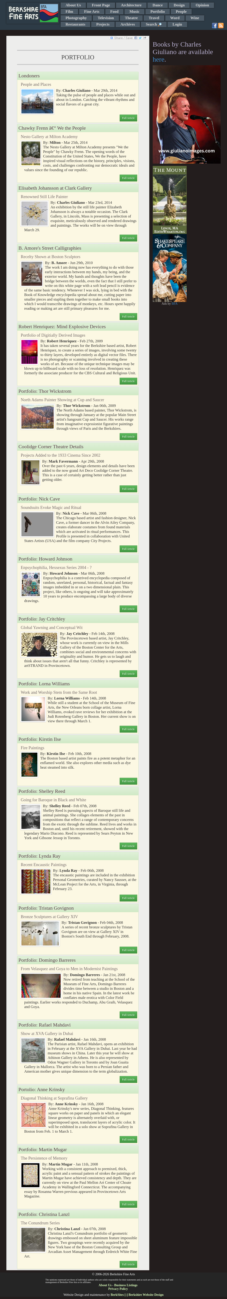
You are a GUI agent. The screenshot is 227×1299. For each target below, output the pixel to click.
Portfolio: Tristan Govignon (46, 908)
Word (175, 18)
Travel (154, 18)
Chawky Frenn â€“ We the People (52, 128)
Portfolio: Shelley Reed (41, 791)
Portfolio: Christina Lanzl (44, 1214)
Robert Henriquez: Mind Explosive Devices (62, 326)
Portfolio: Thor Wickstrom (44, 391)
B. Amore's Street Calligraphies (49, 248)
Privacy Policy (118, 1289)
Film (69, 11)
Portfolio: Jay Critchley (41, 619)
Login (177, 24)
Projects (102, 24)
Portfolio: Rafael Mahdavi (44, 1025)
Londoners (29, 76)
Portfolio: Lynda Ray (39, 856)
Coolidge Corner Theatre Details (50, 446)
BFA (175, 303)
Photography (76, 18)
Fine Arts (91, 11)
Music (134, 11)
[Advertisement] (204, 234)
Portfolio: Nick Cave (39, 499)
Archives (128, 24)
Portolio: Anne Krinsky (41, 1089)
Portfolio (157, 11)
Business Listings (125, 1285)
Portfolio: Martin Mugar (42, 1149)
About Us (73, 5)
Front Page (101, 5)
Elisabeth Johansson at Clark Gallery (55, 188)
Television (106, 18)
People (181, 11)
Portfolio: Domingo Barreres (47, 960)
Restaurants (75, 24)
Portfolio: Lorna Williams (44, 683)
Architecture (131, 5)
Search (154, 24)
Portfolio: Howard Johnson (45, 559)
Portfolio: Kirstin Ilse (39, 739)
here (159, 59)
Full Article (128, 118)
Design (179, 5)
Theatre (131, 18)
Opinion (202, 5)
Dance (157, 5)
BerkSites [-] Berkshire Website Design (137, 1294)
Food (114, 11)
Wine (195, 18)
